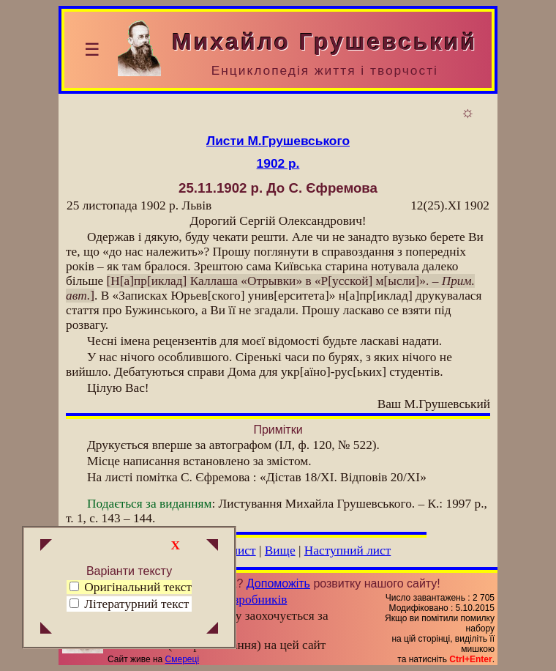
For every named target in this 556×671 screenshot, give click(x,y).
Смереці (182, 659)
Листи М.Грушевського (278, 140)
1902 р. (278, 163)
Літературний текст (136, 604)
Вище (280, 550)
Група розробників (237, 600)
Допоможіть (278, 583)
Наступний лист (347, 550)
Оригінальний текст (131, 587)
